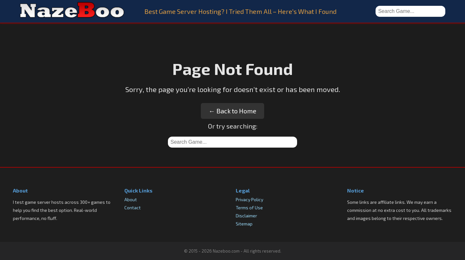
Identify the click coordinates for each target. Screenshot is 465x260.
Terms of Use (249, 207)
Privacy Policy (249, 199)
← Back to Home (232, 111)
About (130, 199)
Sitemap (244, 223)
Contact (132, 207)
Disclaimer (246, 215)
